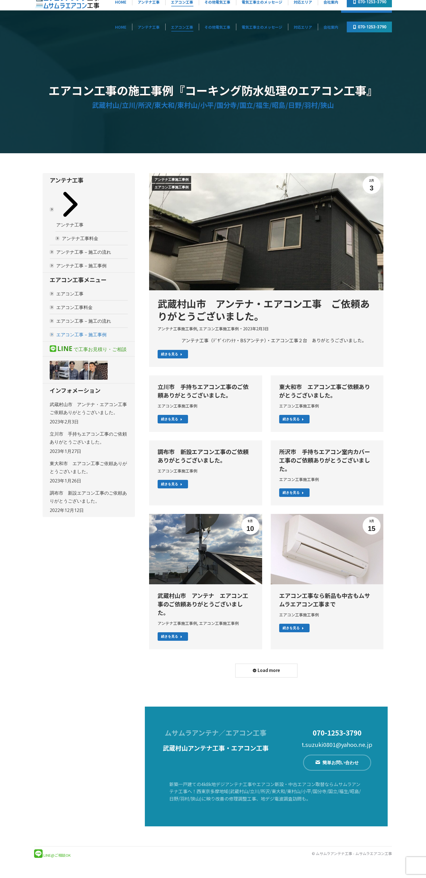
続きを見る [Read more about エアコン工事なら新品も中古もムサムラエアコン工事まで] (293, 628)
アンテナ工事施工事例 (171, 180)
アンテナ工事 (70, 209)
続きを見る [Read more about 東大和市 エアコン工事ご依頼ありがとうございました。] (293, 419)
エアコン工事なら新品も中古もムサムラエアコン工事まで (324, 599)
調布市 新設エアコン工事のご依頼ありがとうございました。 (203, 456)
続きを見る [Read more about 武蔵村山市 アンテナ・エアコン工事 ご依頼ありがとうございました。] (171, 354)
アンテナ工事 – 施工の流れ (83, 252)
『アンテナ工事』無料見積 (253, 7)
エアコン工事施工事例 (171, 187)
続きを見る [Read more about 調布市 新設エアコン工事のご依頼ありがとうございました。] (171, 484)
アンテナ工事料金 (80, 238)
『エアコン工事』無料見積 (310, 7)
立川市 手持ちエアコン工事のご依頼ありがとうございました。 (203, 391)
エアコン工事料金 (74, 307)
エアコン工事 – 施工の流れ (83, 321)
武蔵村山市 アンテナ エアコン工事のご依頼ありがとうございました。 (203, 604)
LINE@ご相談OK (57, 855)
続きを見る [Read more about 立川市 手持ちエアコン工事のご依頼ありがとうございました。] (171, 419)
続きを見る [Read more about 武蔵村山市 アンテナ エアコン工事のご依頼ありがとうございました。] (171, 636)
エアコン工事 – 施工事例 (81, 334)
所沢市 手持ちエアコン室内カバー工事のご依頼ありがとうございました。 (324, 460)
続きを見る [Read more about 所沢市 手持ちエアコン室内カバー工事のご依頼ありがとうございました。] (293, 493)
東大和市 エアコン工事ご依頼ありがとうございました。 (324, 391)
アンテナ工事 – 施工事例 (81, 265)
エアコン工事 (69, 294)
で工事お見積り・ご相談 (92, 349)
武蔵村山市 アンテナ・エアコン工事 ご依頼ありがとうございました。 (264, 310)
